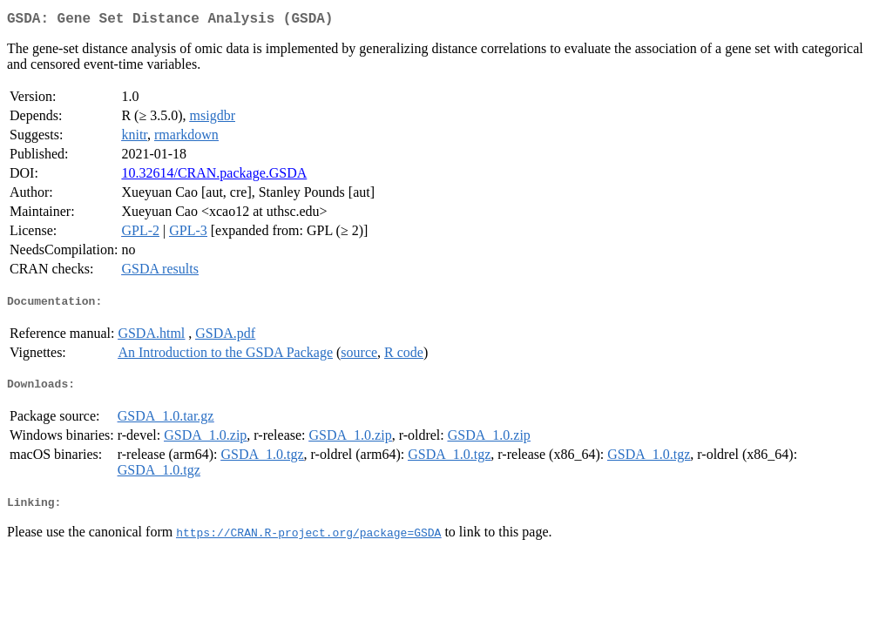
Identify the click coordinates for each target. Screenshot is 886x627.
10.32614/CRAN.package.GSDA (214, 176)
